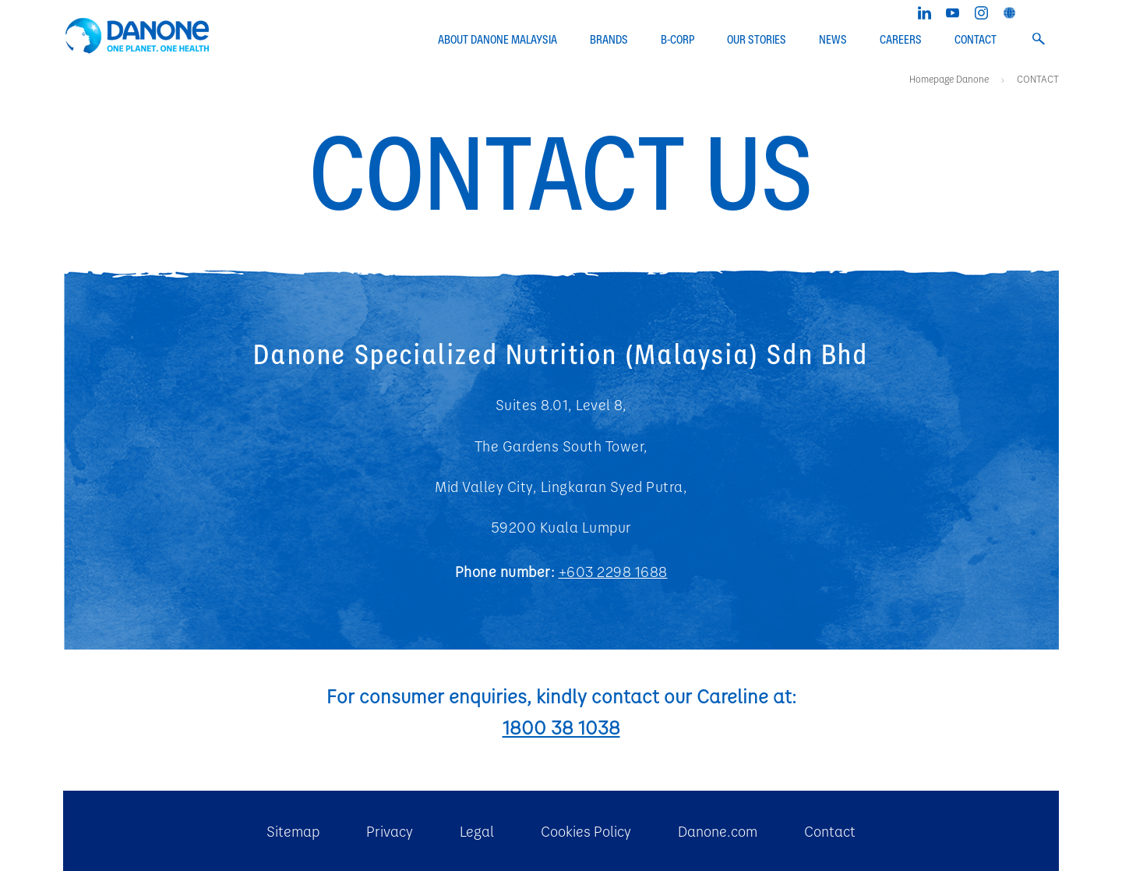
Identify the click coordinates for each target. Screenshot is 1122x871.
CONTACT (975, 40)
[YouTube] (952, 11)
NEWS (833, 40)
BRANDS (609, 40)
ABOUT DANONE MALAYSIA (497, 40)
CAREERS (901, 40)
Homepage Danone (950, 79)
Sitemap (292, 831)
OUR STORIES (756, 40)
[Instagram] (981, 11)
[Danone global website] (1009, 11)
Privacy (389, 831)
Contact (830, 831)
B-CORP (677, 40)
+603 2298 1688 (613, 571)
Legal (477, 831)
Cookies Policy (586, 831)
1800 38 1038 (561, 726)
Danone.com (717, 831)
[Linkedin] (924, 11)
